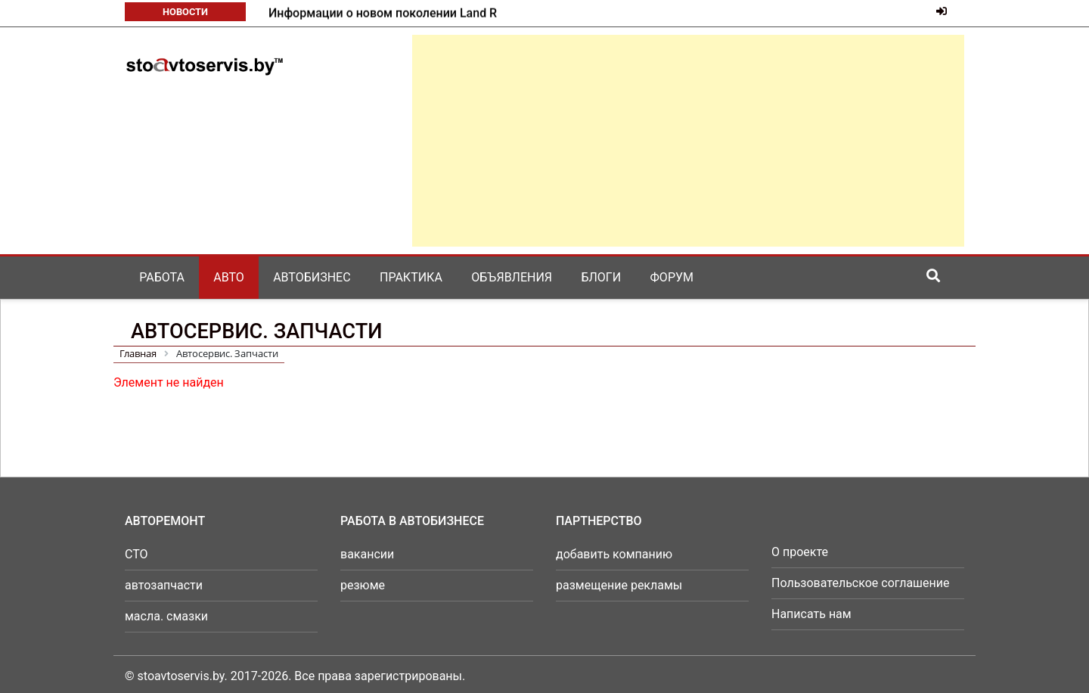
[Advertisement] (688, 141)
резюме (362, 585)
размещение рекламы (619, 585)
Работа (162, 277)
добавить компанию (614, 554)
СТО (136, 554)
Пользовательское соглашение (860, 583)
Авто (228, 277)
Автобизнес (311, 277)
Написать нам (811, 614)
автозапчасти (164, 585)
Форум (671, 277)
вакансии (367, 554)
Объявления (511, 277)
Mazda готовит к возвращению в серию (381, 13)
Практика (411, 277)
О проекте (799, 552)
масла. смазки (166, 616)
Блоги (601, 277)
